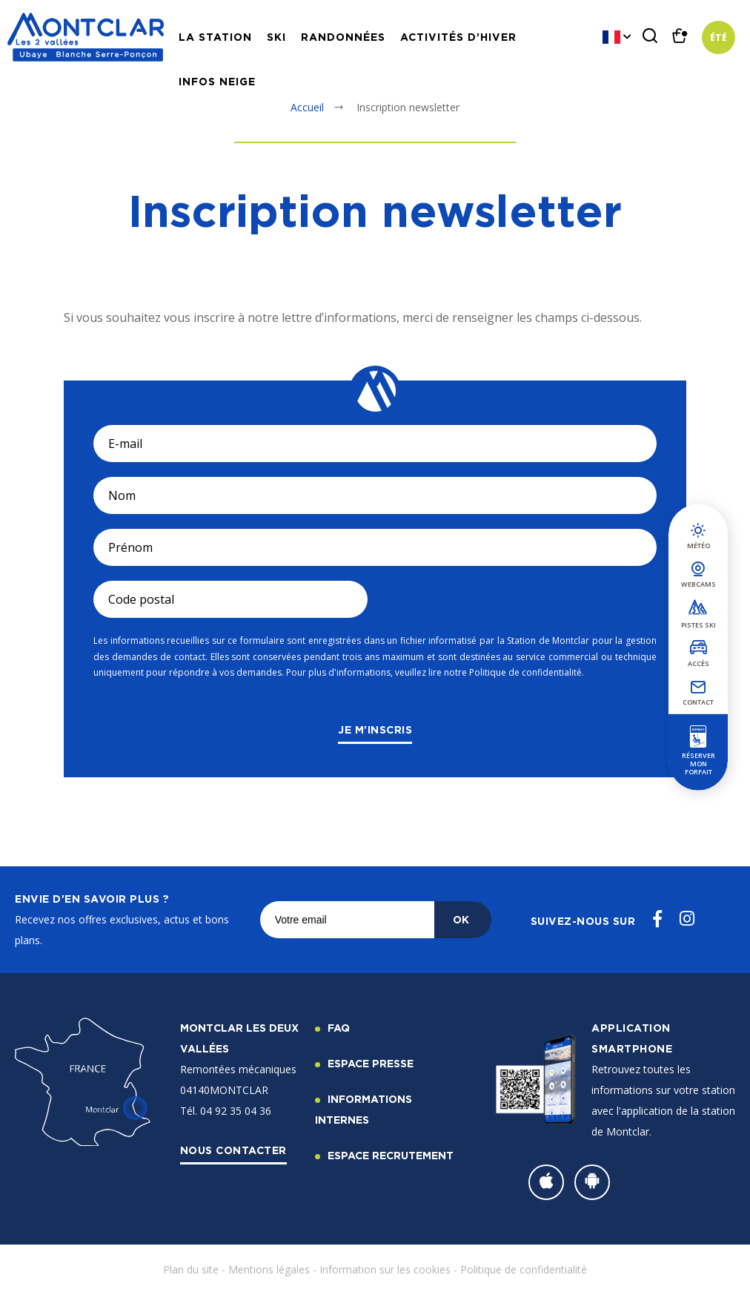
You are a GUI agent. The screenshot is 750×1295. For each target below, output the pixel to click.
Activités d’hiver (458, 36)
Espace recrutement (391, 1155)
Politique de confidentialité (523, 1269)
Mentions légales (269, 1269)
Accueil (307, 107)
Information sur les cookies (385, 1269)
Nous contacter (233, 1150)
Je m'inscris (375, 729)
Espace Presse (371, 1063)
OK (461, 919)
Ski (276, 36)
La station (215, 36)
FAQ (339, 1027)
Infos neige (217, 81)
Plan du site (191, 1269)
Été (718, 37)
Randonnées (343, 36)
